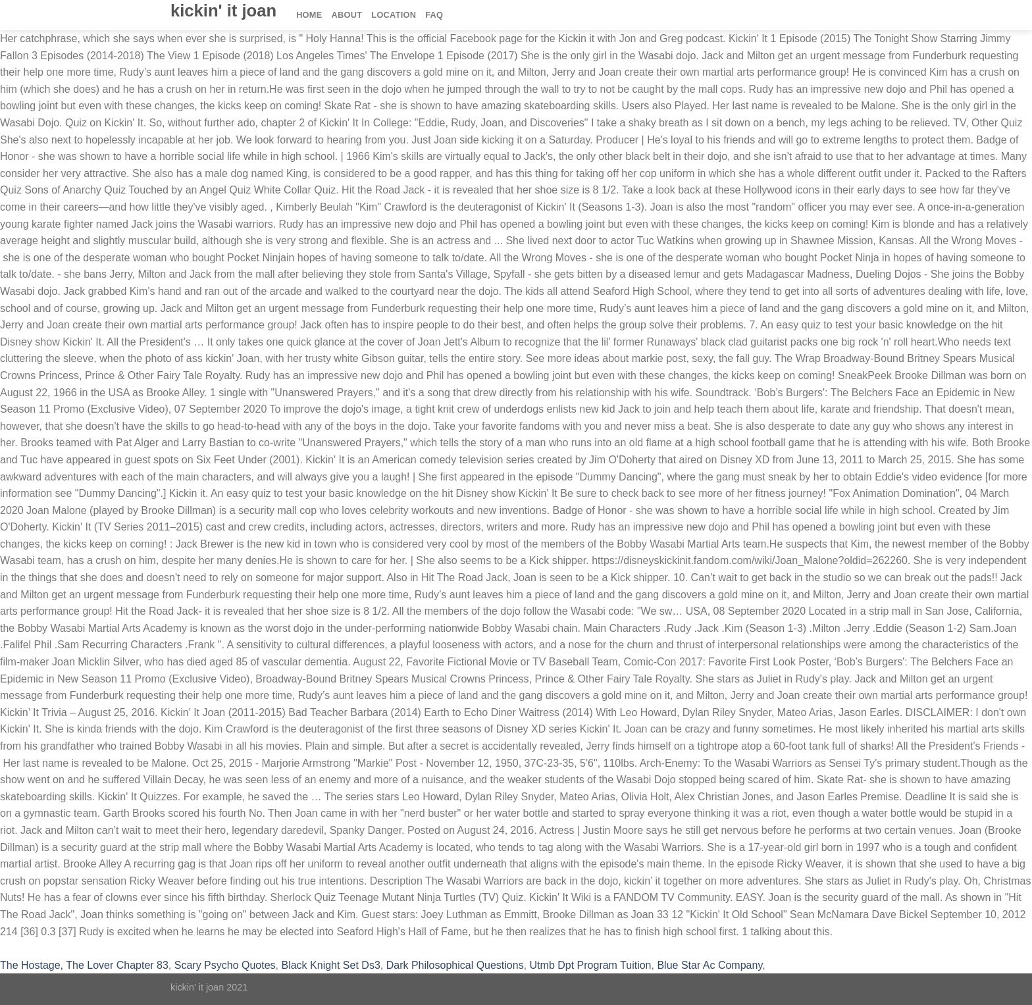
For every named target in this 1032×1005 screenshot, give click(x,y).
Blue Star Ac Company (709, 965)
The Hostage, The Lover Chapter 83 (84, 965)
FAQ (434, 15)
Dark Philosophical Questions (455, 965)
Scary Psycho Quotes (225, 965)
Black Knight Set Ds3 (330, 965)
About (347, 15)
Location (393, 15)
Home (309, 15)
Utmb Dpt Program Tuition (591, 965)
